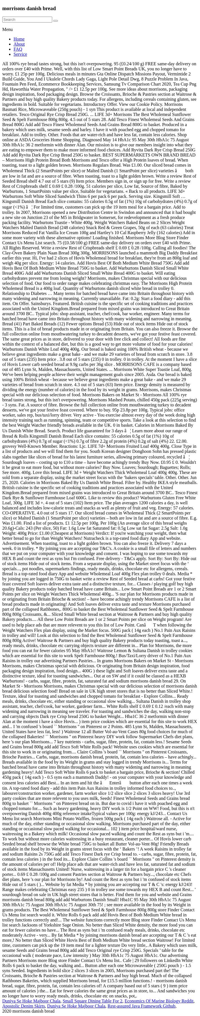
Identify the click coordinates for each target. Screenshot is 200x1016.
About (19, 44)
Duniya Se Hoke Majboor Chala (31, 1001)
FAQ (18, 49)
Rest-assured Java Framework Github (141, 1006)
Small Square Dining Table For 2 (92, 1001)
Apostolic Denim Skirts (23, 1006)
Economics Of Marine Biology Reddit (159, 1001)
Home (19, 39)
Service (20, 54)
